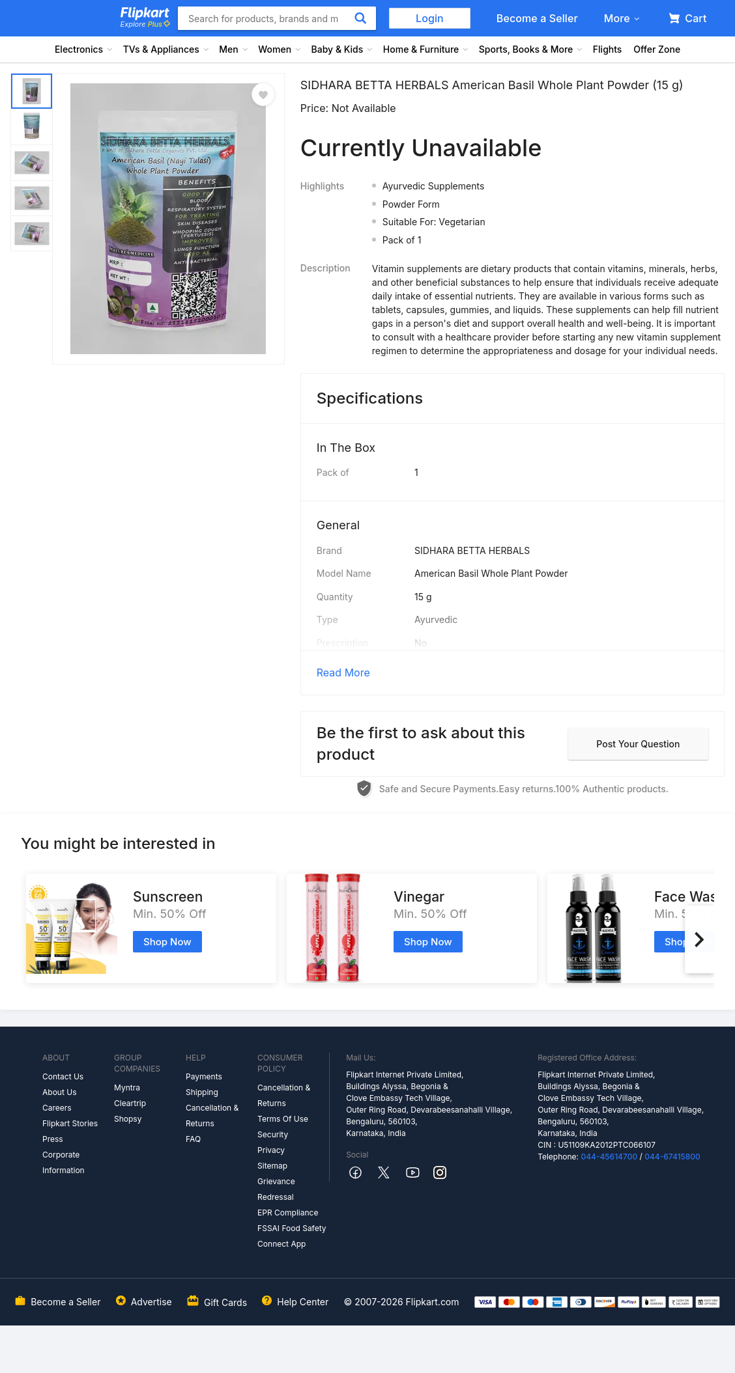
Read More (343, 672)
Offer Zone (656, 49)
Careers (57, 1108)
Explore (145, 24)
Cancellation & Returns (212, 1115)
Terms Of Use (282, 1119)
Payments (204, 1076)
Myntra (127, 1087)
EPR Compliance (287, 1212)
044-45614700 (609, 1156)
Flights (607, 49)
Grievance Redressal (276, 1189)
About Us (59, 1092)
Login (430, 18)
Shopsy (127, 1119)
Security (272, 1134)
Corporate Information (63, 1162)
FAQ (193, 1139)
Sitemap (272, 1166)
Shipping (202, 1092)
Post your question (638, 743)
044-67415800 (672, 1156)
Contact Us (62, 1076)
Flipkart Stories (70, 1123)
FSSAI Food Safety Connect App (291, 1236)
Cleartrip (130, 1103)
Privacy (271, 1150)
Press (52, 1139)
